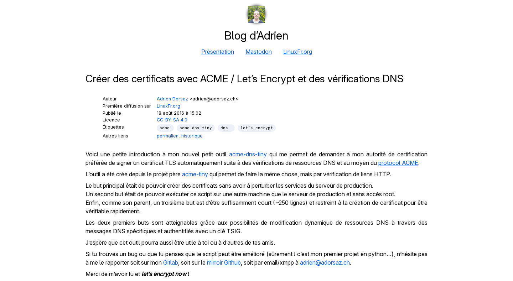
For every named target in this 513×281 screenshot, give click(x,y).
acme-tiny (195, 174)
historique (192, 136)
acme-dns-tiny (248, 154)
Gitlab (170, 262)
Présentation (217, 51)
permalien (167, 136)
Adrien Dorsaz (172, 99)
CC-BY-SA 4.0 (172, 120)
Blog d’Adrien (256, 35)
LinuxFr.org (297, 51)
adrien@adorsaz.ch (325, 262)
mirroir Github (224, 262)
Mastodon (258, 51)
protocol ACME (398, 162)
